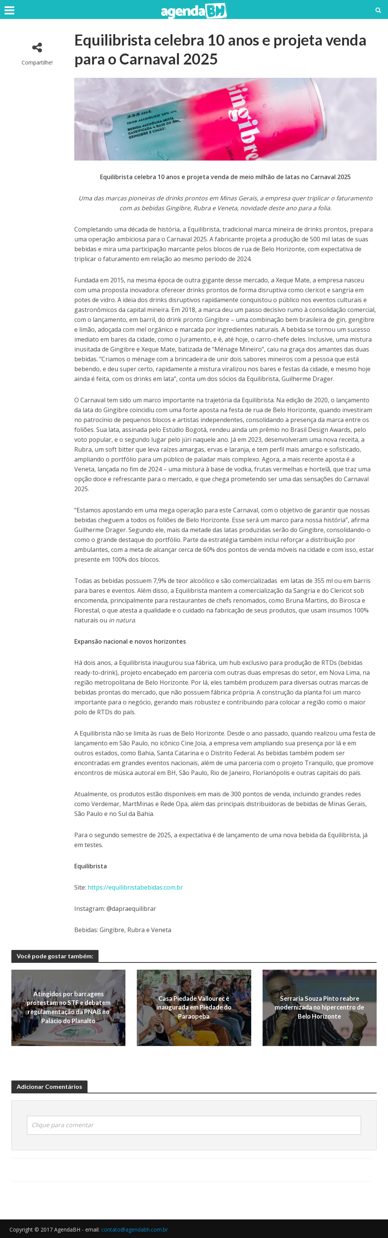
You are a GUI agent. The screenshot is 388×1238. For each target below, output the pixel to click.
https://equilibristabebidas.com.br (135, 887)
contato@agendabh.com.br (134, 1228)
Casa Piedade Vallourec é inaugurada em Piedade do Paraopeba (193, 1007)
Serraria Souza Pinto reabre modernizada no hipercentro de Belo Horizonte (319, 1007)
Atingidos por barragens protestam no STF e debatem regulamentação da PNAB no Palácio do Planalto (68, 1007)
